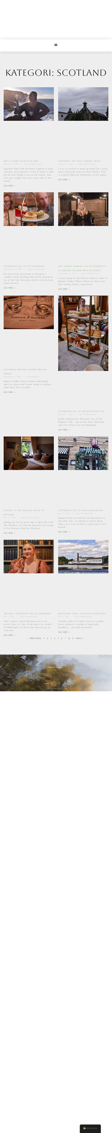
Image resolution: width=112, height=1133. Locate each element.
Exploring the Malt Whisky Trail (79, 161)
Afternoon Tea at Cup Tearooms (24, 266)
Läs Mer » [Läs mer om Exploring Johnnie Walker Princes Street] (9, 392)
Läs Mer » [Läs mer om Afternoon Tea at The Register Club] (64, 430)
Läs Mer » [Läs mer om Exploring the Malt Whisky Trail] (64, 180)
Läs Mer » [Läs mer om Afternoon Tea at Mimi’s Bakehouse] (64, 532)
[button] (56, 44)
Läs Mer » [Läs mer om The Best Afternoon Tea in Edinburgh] (9, 635)
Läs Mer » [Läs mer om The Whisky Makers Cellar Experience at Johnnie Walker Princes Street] (64, 289)
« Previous (34, 638)
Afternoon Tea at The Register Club (81, 411)
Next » (80, 638)
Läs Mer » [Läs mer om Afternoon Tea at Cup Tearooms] (9, 288)
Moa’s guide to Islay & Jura (21, 161)
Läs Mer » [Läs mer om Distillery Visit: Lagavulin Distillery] (64, 632)
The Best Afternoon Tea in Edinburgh (27, 613)
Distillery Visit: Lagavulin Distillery (82, 613)
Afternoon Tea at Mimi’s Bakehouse (80, 510)
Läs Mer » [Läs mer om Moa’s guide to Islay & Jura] (9, 186)
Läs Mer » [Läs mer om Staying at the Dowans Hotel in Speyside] (9, 533)
